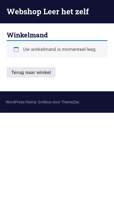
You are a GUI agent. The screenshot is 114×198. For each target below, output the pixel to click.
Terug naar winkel (31, 72)
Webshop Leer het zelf (48, 11)
